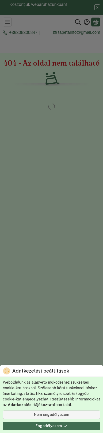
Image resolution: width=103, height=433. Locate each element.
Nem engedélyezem (51, 414)
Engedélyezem (51, 426)
